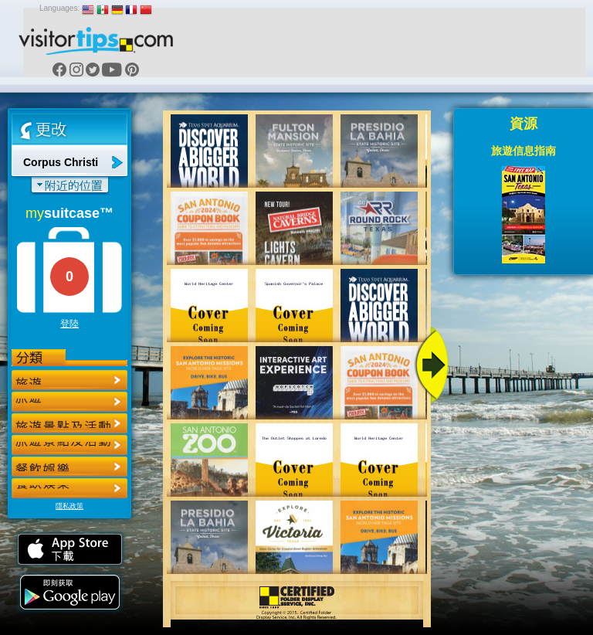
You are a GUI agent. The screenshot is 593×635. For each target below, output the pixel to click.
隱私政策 (69, 506)
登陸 (69, 323)
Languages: (59, 8)
